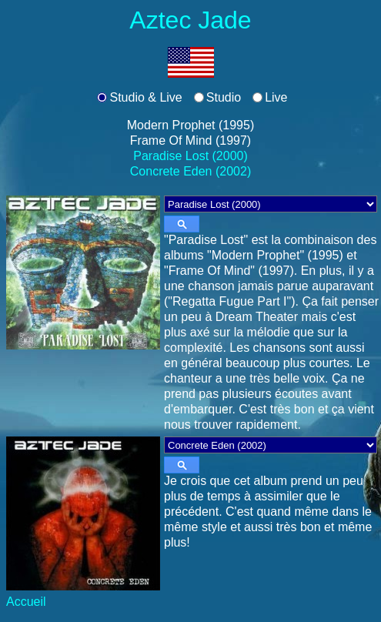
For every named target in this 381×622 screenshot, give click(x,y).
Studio (223, 97)
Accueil (26, 601)
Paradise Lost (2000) (190, 155)
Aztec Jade (190, 20)
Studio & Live (145, 97)
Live (276, 97)
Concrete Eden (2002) (190, 171)
